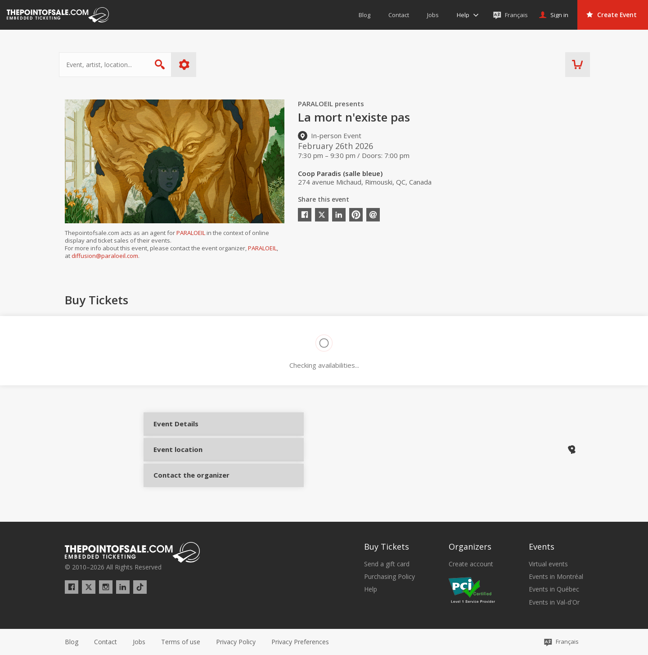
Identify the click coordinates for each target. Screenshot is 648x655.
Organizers (470, 546)
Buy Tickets (386, 546)
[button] (300, 642)
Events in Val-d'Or (554, 602)
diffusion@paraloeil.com (105, 256)
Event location (185, 450)
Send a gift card (387, 564)
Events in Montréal (556, 577)
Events (541, 546)
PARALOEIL (190, 233)
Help (370, 589)
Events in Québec (554, 589)
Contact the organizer (185, 473)
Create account (471, 564)
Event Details (185, 427)
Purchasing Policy (389, 577)
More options (190, 64)
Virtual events (548, 564)
